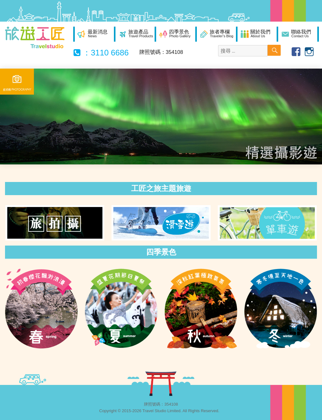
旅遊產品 (140, 33)
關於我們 (260, 33)
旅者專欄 (221, 33)
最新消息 (98, 33)
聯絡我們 (301, 33)
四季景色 (180, 33)
